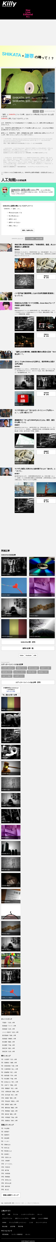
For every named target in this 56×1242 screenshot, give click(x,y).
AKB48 (4, 1222)
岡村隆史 (7, 1176)
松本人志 (6, 1147)
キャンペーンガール (41, 1222)
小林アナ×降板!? (6, 676)
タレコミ (27, 1234)
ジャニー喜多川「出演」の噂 (10, 1032)
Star (28, 10)
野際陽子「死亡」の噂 (11, 1088)
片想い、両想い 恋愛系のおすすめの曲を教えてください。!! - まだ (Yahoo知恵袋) (22, 143)
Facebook (28, 655)
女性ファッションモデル (22, 1218)
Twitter (22, 655)
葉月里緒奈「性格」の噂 (9, 1035)
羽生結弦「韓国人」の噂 (12, 1101)
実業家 (33, 1218)
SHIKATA (36, 111)
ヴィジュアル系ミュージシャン (17, 1222)
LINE (34, 655)
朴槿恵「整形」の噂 (10, 1098)
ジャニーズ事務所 (43, 1218)
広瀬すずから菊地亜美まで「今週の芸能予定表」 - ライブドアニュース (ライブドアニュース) (25, 166)
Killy (2, 1203)
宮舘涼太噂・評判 (46, 335)
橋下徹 (7, 1170)
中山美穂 (6, 1128)
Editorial (28, 14)
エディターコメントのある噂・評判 (28, 682)
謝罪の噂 (25, 190)
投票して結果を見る (27, 230)
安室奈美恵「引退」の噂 (11, 1066)
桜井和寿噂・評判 (46, 393)
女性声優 (12, 1226)
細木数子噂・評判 (46, 500)
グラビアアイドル (7, 1218)
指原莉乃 (6, 1135)
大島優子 (7, 1160)
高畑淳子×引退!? (45, 668)
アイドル (15, 1214)
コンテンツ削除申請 (16, 1234)
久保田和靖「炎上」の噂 (11, 1069)
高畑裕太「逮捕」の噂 (10, 1062)
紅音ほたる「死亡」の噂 (11, 1082)
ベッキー (6, 1141)
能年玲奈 (7, 1186)
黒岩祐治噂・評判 (46, 276)
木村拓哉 (7, 1173)
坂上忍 (7, 1189)
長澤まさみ (8, 1180)
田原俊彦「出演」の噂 (8, 1029)
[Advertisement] (28, 31)
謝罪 (42, 111)
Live (28, 12)
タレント (39, 1214)
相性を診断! (39, 238)
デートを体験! (30, 238)
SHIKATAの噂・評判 (28, 642)
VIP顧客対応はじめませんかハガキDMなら (11, 689)
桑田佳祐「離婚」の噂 (11, 1107)
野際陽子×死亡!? (21, 668)
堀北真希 (6, 1138)
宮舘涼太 (17, 308)
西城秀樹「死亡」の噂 (10, 1072)
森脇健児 (17, 425)
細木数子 (17, 473)
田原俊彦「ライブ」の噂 (9, 1025)
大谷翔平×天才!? (18, 676)
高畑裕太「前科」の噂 (11, 1120)
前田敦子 (6, 1131)
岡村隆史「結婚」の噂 (11, 1111)
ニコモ (31, 1222)
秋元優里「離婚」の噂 (8, 1042)
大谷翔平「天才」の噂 (10, 1059)
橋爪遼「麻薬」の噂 (10, 1114)
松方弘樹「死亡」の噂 (11, 1095)
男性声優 (20, 1226)
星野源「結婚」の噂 (10, 1104)
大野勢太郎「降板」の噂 (12, 1091)
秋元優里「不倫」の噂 (8, 1045)
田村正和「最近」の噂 (8, 1048)
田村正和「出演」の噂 (8, 1051)
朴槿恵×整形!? (32, 672)
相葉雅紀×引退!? (43, 672)
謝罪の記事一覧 (28, 648)
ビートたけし (8, 1164)
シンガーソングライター (27, 1214)
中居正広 (7, 1167)
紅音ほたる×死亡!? (19, 672)
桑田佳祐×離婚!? (33, 668)
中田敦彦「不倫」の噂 (11, 1117)
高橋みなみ (7, 1144)
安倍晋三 (6, 1154)
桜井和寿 (17, 366)
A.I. (28, 16)
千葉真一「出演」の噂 (8, 1022)
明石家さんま (8, 1151)
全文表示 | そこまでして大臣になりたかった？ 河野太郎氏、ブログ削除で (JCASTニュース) (25, 152)
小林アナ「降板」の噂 (10, 1085)
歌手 (3, 1214)
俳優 (9, 1214)
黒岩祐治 (17, 249)
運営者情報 (5, 1234)
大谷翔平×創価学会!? (8, 668)
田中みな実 (8, 1183)
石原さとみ (8, 1157)
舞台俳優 (4, 1226)
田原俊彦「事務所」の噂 (9, 1038)
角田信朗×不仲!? (6, 672)
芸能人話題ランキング (11, 1195)
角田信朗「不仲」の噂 (10, 1075)
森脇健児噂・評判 (46, 452)
